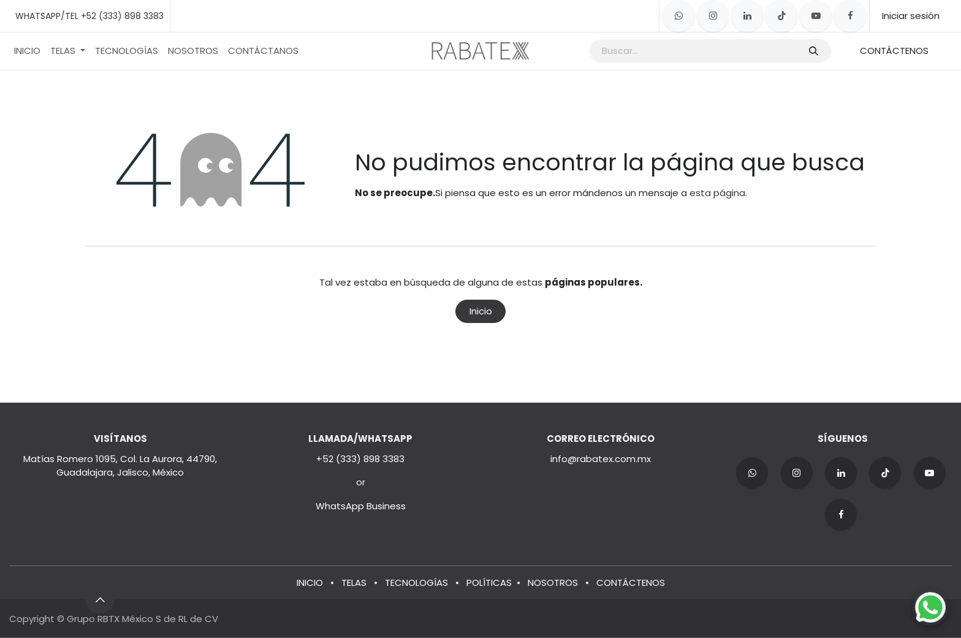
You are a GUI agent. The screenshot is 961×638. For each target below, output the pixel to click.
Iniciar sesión (911, 15)
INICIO (310, 581)
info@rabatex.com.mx (600, 458)
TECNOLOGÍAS (416, 581)
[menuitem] (27, 51)
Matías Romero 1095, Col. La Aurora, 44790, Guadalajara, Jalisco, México (120, 465)
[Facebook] (850, 16)
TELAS (354, 581)
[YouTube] (816, 16)
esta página (717, 192)
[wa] (752, 473)
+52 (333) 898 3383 (360, 458)
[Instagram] (713, 16)
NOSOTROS (553, 581)
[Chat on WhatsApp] (930, 607)
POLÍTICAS (489, 581)
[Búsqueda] (813, 51)
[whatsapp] (678, 16)
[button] (100, 599)
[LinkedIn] (747, 16)
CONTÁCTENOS (894, 50)
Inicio (480, 311)
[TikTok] (781, 16)
